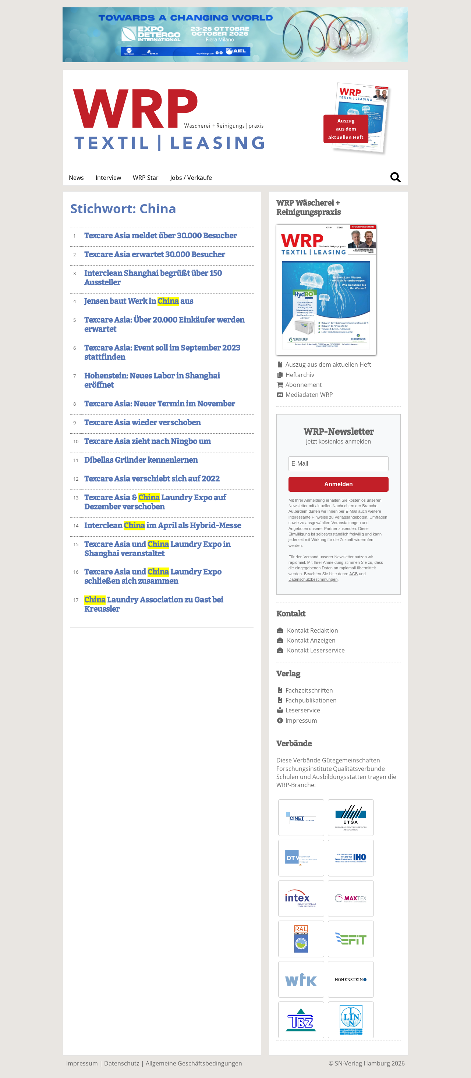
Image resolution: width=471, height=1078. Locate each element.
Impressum (301, 720)
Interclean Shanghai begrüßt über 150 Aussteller (153, 278)
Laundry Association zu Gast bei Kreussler (153, 604)
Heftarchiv (300, 375)
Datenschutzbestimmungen (312, 579)
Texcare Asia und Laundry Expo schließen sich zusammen (153, 577)
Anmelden (338, 484)
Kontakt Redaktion (312, 630)
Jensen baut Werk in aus (138, 301)
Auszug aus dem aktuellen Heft (328, 364)
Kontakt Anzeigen (311, 640)
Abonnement (304, 385)
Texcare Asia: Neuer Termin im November (159, 404)
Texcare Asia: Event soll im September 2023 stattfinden (162, 353)
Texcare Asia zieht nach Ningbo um (147, 441)
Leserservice (303, 710)
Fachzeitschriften (309, 690)
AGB (353, 574)
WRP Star (146, 178)
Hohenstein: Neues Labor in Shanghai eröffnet (152, 380)
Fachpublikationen (311, 700)
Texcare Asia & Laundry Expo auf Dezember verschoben (155, 502)
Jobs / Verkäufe (191, 178)
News (76, 178)
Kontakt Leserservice (316, 650)
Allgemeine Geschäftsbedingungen (194, 1063)
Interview (108, 178)
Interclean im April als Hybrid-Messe (162, 525)
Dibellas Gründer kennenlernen (141, 460)
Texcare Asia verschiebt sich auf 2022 (152, 479)
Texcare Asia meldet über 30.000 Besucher (160, 236)
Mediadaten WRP (309, 395)
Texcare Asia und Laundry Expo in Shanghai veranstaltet (157, 549)
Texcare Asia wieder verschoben (142, 422)
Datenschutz (121, 1063)
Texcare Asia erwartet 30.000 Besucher (154, 254)
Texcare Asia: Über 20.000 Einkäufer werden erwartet (164, 325)
